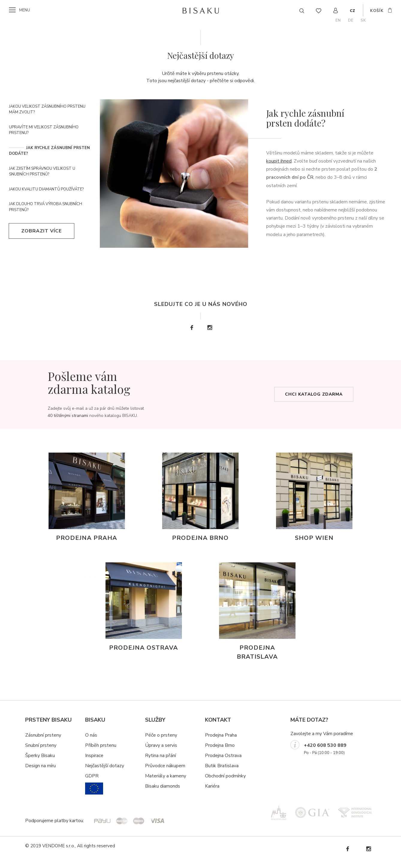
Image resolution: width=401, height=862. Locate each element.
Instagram (209, 327)
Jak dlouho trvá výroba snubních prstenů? (45, 207)
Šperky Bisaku (40, 755)
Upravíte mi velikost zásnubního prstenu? (44, 130)
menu (24, 10)
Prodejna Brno (220, 745)
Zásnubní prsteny (43, 735)
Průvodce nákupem (165, 765)
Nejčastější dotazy (104, 765)
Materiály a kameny (165, 776)
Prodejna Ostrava (223, 755)
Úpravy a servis (161, 745)
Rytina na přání (160, 755)
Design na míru (40, 765)
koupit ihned (279, 161)
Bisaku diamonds (162, 786)
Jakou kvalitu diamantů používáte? (46, 189)
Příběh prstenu (100, 745)
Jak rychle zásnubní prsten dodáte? (49, 151)
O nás (91, 735)
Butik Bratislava (222, 765)
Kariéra (212, 786)
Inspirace (94, 755)
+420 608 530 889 (325, 745)
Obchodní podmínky (225, 776)
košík (377, 10)
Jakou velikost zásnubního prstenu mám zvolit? (47, 109)
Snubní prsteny (40, 745)
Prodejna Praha (221, 735)
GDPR (92, 776)
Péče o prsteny (161, 735)
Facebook (192, 327)
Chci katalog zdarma (314, 394)
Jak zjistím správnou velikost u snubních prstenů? (42, 171)
